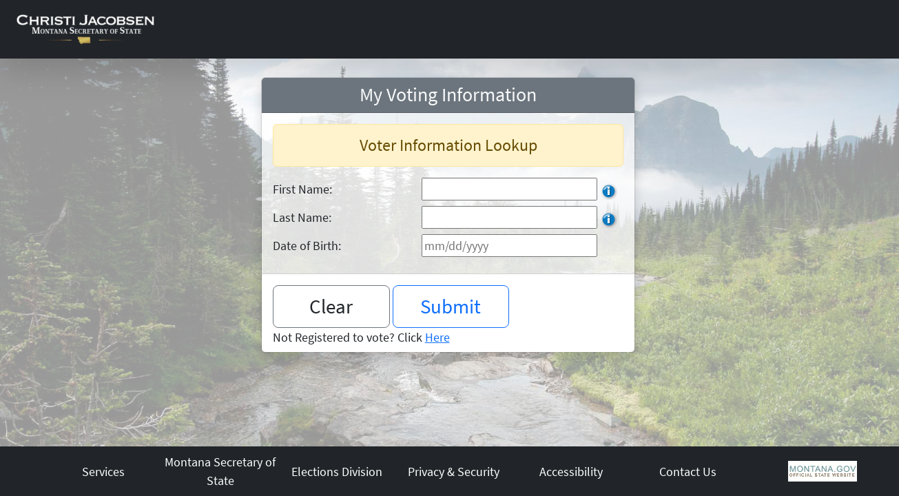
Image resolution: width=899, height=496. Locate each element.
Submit (450, 306)
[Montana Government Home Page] (822, 470)
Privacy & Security (453, 471)
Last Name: (302, 217)
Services (103, 471)
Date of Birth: (307, 246)
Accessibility (571, 471)
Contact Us (687, 471)
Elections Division (336, 471)
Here (437, 337)
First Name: (302, 189)
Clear (331, 306)
